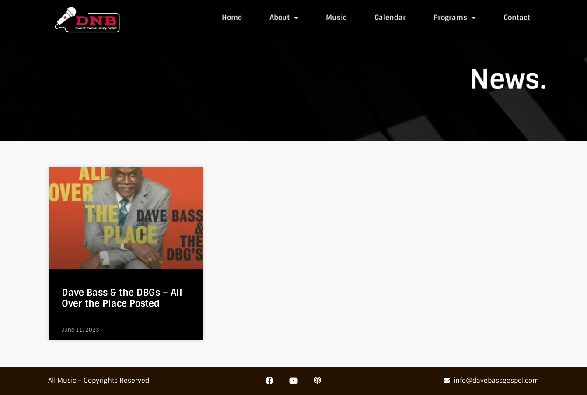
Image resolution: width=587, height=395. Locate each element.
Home (232, 16)
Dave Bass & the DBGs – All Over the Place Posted (122, 297)
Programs (454, 17)
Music (336, 16)
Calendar (390, 16)
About (283, 17)
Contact (516, 16)
